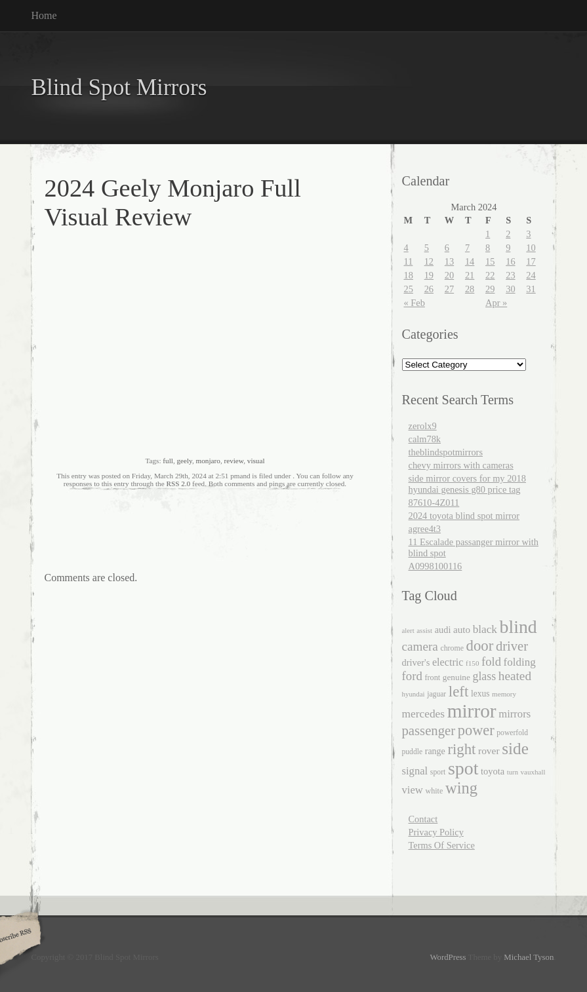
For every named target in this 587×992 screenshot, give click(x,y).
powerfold (512, 733)
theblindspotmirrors (446, 452)
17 (530, 261)
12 (429, 261)
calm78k (425, 439)
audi (443, 629)
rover (489, 750)
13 (449, 261)
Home (44, 15)
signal (415, 771)
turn (512, 772)
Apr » (496, 302)
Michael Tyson (529, 957)
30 (510, 289)
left (458, 691)
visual (256, 461)
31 (530, 289)
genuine (456, 677)
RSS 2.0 (178, 483)
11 (408, 261)
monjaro (208, 461)
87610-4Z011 (434, 502)
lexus (480, 693)
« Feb (414, 302)
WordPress (448, 957)
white (434, 790)
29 (490, 289)
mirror (471, 710)
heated (514, 676)
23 (510, 275)
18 (408, 275)
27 (449, 289)
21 (469, 275)
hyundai (413, 694)
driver (512, 646)
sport (437, 772)
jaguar (436, 694)
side (515, 748)
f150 (472, 663)
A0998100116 (435, 566)
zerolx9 (423, 426)
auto (461, 629)
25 (408, 289)
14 (469, 261)
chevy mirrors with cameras (461, 465)
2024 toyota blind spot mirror (464, 515)
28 (469, 289)
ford (412, 676)
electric (448, 662)
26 (429, 289)
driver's (416, 662)
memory (504, 694)
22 (490, 275)
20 (449, 275)
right (461, 749)
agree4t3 (425, 529)
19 (429, 275)
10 (530, 247)
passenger (429, 730)
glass (484, 676)
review (233, 461)
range (435, 751)
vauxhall (533, 772)
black (485, 629)
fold (491, 661)
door (480, 646)
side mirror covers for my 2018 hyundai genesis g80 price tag (467, 484)
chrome (452, 648)
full (168, 461)
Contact (423, 819)
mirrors (514, 714)
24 (530, 275)
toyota (492, 771)
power (476, 730)
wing (461, 788)
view (412, 790)
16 (510, 261)
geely (184, 461)
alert (408, 630)
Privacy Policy (436, 832)
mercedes (423, 714)
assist (424, 630)
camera (420, 646)
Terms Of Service (442, 845)
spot (463, 768)
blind (518, 627)
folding (520, 662)
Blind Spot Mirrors (119, 87)
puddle (412, 752)
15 (490, 261)
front (432, 677)
